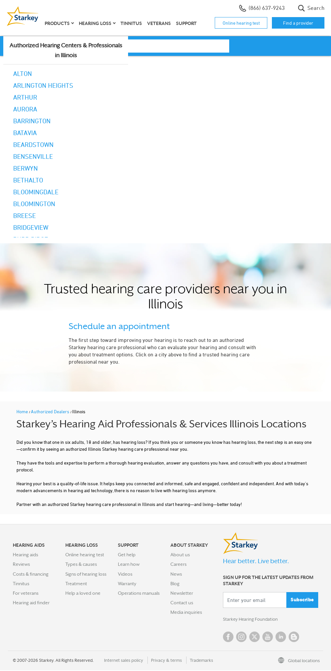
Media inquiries (186, 612)
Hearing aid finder (31, 602)
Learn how (129, 564)
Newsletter (181, 593)
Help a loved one (82, 593)
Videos (125, 574)
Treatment (76, 583)
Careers (178, 564)
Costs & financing (31, 574)
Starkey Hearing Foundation (251, 619)
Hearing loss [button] (95, 23)
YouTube (267, 637)
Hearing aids (25, 554)
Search (311, 8)
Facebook (228, 637)
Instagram (241, 637)
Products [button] (57, 23)
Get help (127, 554)
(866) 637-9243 (262, 8)
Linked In (281, 637)
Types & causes (81, 564)
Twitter (254, 637)
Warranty (127, 583)
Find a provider (298, 23)
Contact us (181, 602)
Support (186, 23)
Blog (175, 583)
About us (180, 554)
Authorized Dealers (50, 411)
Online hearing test (241, 23)
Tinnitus (131, 23)
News (176, 574)
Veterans (159, 23)
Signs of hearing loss (85, 574)
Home (22, 411)
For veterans (25, 593)
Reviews (21, 564)
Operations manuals (139, 593)
